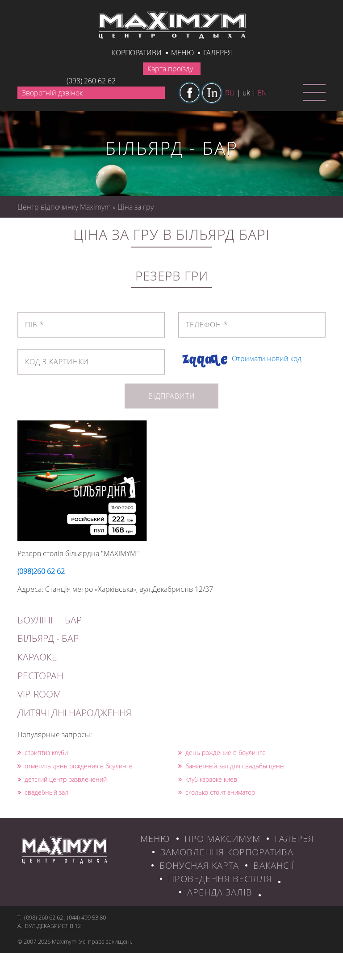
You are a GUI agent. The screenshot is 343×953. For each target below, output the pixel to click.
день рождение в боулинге (222, 752)
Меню (182, 53)
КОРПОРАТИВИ (137, 53)
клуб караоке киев (207, 779)
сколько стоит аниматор (216, 792)
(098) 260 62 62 (91, 81)
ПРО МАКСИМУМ (222, 839)
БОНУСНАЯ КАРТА (199, 865)
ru (230, 93)
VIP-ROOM (39, 694)
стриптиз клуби (42, 752)
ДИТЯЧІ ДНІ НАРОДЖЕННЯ (74, 712)
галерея (217, 53)
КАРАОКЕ (37, 657)
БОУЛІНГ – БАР (49, 620)
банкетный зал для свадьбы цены (231, 766)
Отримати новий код (266, 358)
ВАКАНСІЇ (273, 865)
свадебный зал (42, 792)
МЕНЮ (155, 839)
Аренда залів (219, 892)
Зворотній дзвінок (52, 93)
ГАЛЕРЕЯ (294, 839)
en (262, 93)
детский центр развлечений (62, 779)
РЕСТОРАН (40, 675)
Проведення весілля (220, 879)
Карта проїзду (170, 69)
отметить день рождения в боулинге (75, 766)
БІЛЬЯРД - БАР (48, 638)
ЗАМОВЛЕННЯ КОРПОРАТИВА (226, 852)
